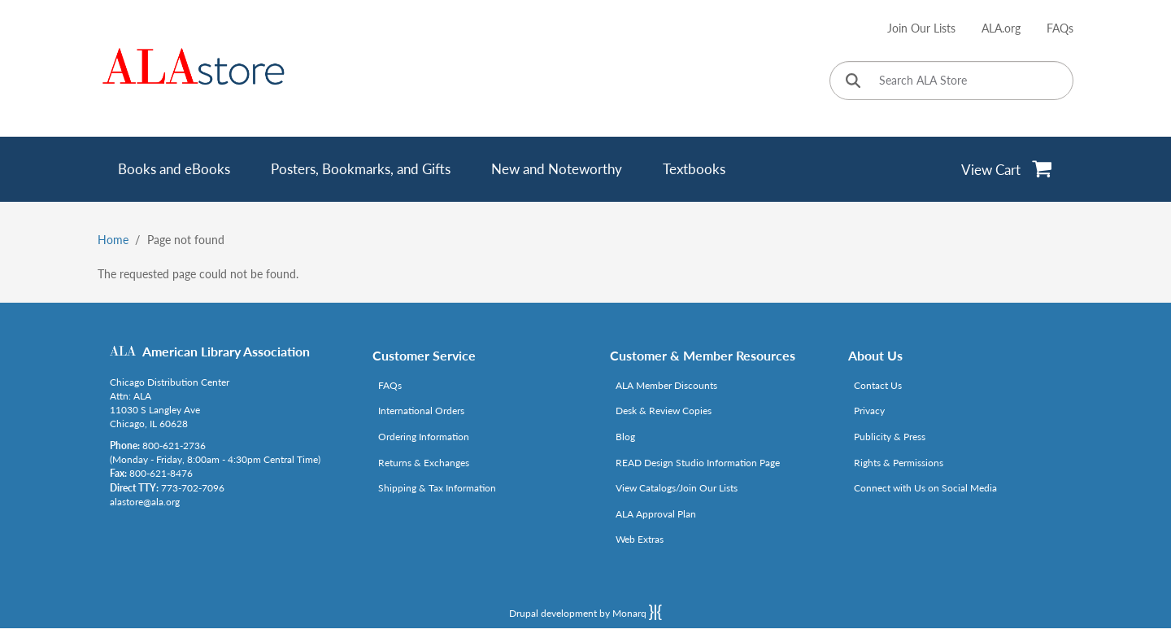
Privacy (869, 410)
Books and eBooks (174, 168)
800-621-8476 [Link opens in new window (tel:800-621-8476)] (161, 473)
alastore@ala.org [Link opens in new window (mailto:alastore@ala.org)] (145, 502)
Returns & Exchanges (423, 462)
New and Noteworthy (556, 168)
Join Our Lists (921, 28)
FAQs (1060, 28)
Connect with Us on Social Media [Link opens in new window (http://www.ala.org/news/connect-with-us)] (925, 488)
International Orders (421, 410)
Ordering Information (423, 436)
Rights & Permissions (898, 462)
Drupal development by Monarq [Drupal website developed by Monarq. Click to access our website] (585, 612)
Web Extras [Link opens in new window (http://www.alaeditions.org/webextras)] (640, 539)
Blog (625, 436)
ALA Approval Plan (656, 514)
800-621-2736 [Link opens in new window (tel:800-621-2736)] (174, 445)
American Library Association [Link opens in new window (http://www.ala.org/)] (226, 351)
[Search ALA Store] (951, 80)
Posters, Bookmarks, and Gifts (361, 168)
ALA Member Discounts (666, 385)
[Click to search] (853, 81)
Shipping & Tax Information (437, 488)
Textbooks (694, 168)
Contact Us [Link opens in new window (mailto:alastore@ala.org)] (878, 385)
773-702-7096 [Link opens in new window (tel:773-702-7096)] (192, 488)
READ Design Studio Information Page (698, 462)
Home (113, 240)
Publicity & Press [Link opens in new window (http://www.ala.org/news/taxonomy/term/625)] (889, 436)
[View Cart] (1007, 169)
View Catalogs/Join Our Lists (677, 488)
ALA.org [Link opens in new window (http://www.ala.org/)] (1001, 28)
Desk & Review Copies (664, 410)
